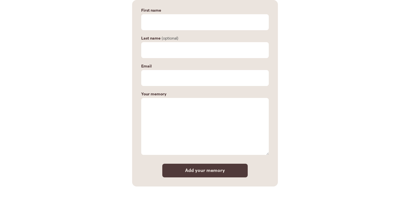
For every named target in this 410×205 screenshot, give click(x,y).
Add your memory (205, 170)
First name (151, 10)
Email (146, 66)
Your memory (154, 94)
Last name (151, 38)
